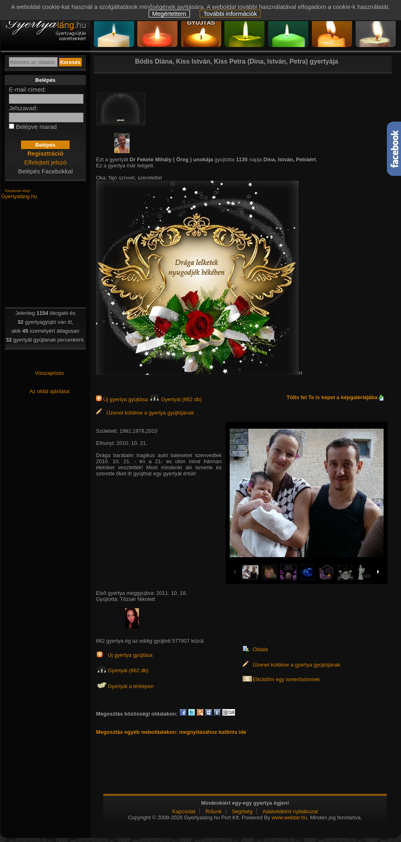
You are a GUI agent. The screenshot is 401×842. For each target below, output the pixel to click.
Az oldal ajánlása (49, 391)
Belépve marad (36, 126)
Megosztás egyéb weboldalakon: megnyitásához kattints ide (171, 732)
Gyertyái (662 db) (175, 399)
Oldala (260, 649)
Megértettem (169, 13)
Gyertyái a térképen (131, 686)
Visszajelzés (49, 373)
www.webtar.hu (289, 817)
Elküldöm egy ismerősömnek (286, 679)
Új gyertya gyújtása (122, 399)
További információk (230, 13)
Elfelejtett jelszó (45, 162)
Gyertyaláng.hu (19, 196)
